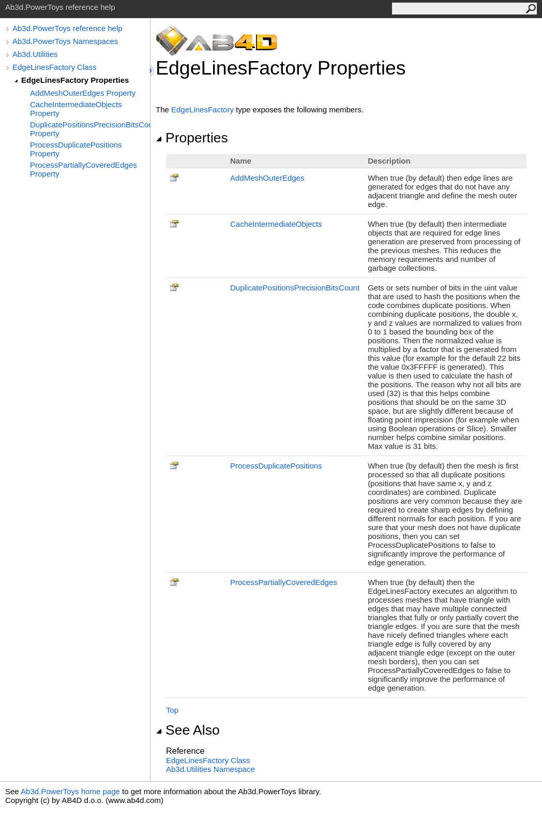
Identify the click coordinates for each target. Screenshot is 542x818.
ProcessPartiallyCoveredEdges (283, 582)
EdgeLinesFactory (202, 109)
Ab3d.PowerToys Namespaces (65, 41)
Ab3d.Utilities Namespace (210, 769)
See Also (188, 730)
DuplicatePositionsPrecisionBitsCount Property (90, 129)
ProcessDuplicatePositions (276, 465)
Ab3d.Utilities (35, 54)
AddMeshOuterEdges (267, 177)
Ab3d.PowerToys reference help (67, 28)
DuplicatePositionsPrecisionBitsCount (294, 287)
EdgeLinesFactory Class (54, 67)
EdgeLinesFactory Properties (75, 80)
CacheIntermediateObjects (276, 224)
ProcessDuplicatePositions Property (76, 149)
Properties (192, 137)
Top (172, 710)
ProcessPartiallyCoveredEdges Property (83, 169)
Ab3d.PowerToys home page (70, 791)
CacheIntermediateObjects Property (76, 109)
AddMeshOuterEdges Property (83, 93)
